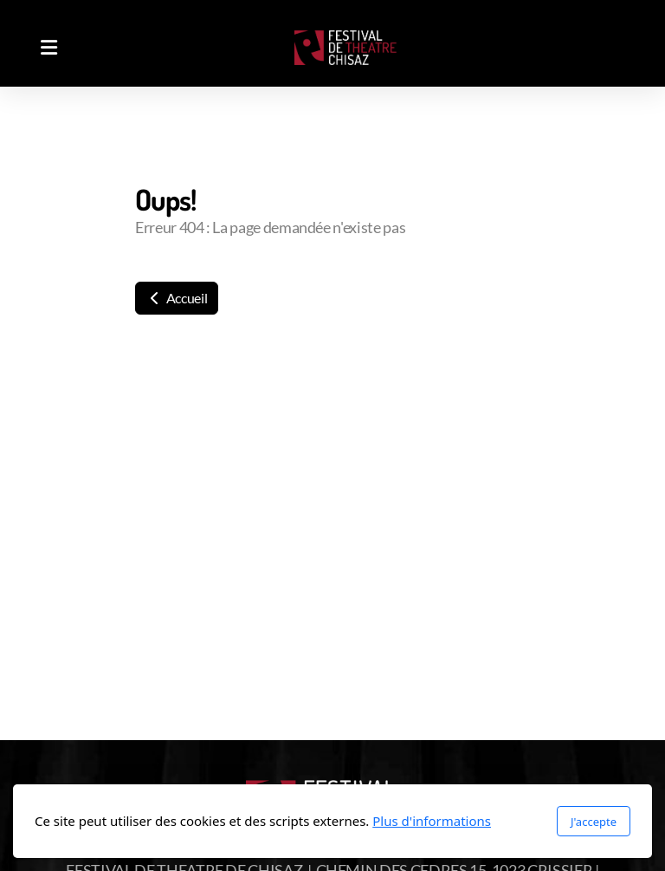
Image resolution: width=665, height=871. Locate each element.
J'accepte (594, 821)
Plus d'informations (431, 820)
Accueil (176, 297)
